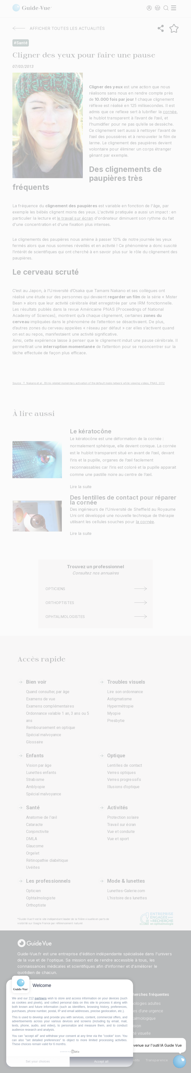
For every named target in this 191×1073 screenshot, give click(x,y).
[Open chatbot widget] (179, 1061)
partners (41, 998)
